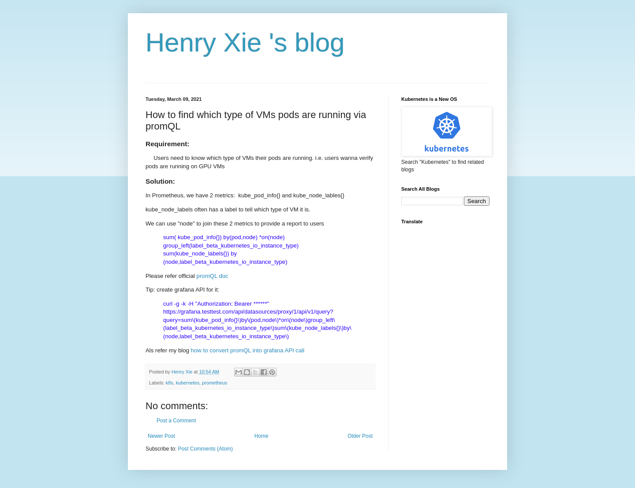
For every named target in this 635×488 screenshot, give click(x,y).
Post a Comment (176, 421)
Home (261, 436)
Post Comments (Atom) (205, 449)
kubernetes (187, 382)
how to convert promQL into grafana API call (248, 350)
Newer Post (161, 436)
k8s (169, 382)
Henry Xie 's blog (245, 42)
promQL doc (213, 276)
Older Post (360, 436)
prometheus (214, 382)
